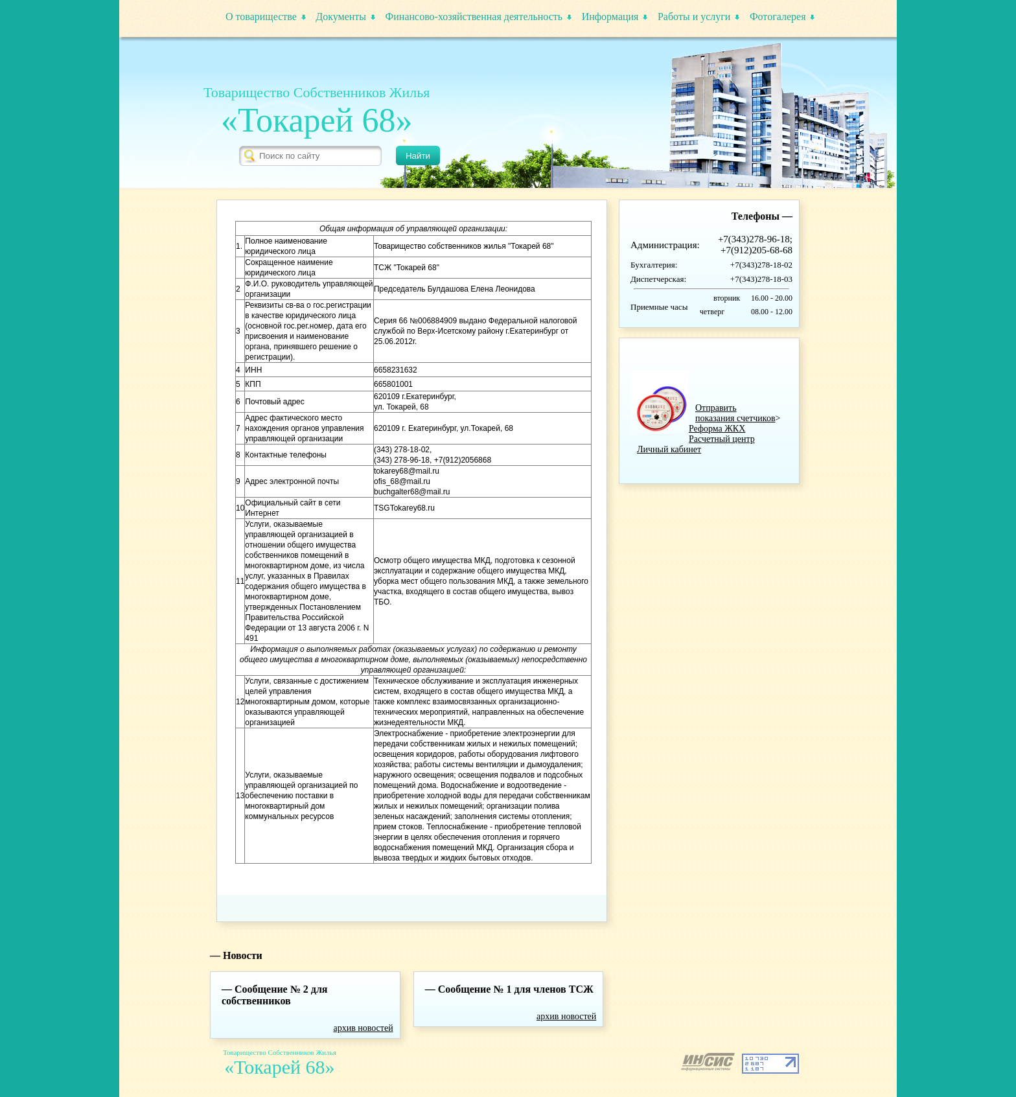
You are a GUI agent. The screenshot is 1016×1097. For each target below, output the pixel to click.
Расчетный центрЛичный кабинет (696, 444)
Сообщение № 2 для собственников (275, 995)
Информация (610, 16)
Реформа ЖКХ (717, 428)
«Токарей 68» (316, 120)
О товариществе (261, 16)
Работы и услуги (694, 16)
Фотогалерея (778, 16)
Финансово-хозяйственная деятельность (474, 16)
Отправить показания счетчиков (735, 413)
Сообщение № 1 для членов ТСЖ (516, 989)
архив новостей (363, 1028)
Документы (341, 16)
